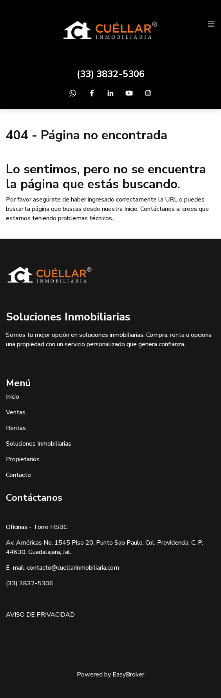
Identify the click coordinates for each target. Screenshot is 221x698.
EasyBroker (128, 674)
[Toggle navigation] (211, 24)
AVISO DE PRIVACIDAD (40, 614)
